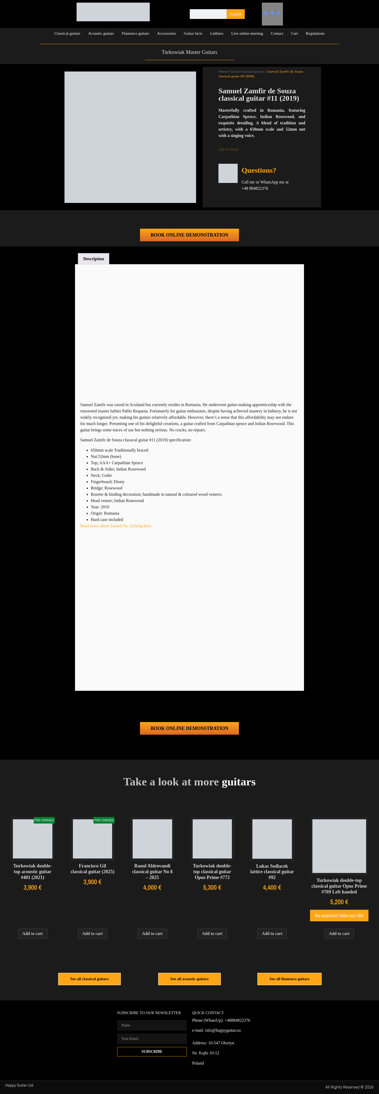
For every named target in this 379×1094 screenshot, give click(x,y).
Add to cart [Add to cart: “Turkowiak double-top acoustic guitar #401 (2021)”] (32, 933)
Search (236, 14)
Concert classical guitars (247, 71)
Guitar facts (193, 33)
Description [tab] (93, 259)
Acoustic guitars (101, 33)
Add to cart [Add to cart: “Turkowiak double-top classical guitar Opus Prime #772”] (212, 933)
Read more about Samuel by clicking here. (116, 526)
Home (222, 71)
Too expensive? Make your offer (339, 915)
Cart (294, 33)
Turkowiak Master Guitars (189, 52)
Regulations (315, 33)
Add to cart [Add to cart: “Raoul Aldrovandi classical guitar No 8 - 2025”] (152, 933)
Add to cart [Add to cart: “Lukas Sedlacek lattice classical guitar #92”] (272, 933)
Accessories (166, 33)
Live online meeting (247, 33)
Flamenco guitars (135, 33)
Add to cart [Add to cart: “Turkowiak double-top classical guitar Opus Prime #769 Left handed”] (339, 933)
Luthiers (216, 33)
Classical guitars (67, 33)
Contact (277, 33)
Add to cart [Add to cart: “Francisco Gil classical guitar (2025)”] (92, 933)
